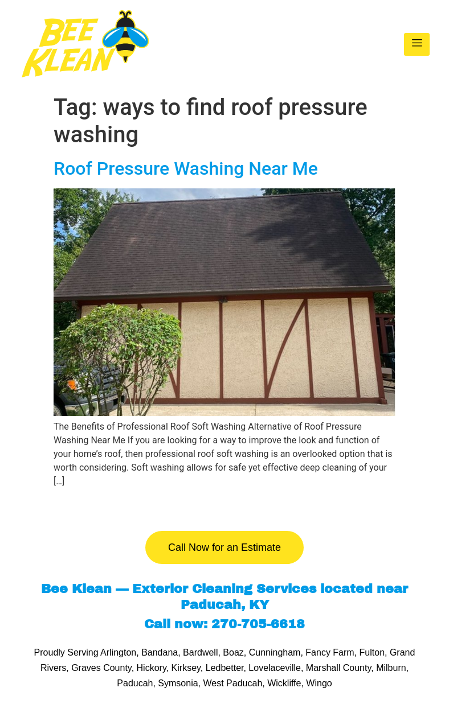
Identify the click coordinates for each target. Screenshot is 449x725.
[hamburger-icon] (417, 44)
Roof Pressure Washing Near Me (186, 168)
